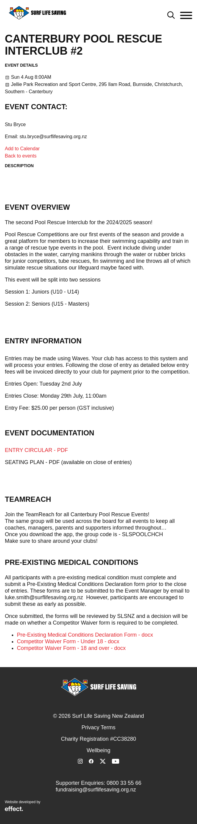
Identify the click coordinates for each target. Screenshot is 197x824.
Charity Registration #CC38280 (98, 739)
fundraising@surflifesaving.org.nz (96, 790)
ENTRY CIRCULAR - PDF (36, 450)
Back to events (21, 155)
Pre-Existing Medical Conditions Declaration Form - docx (85, 635)
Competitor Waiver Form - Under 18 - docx (68, 641)
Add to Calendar (22, 148)
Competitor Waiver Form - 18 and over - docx (71, 648)
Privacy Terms (98, 727)
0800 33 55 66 (123, 783)
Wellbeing (98, 750)
